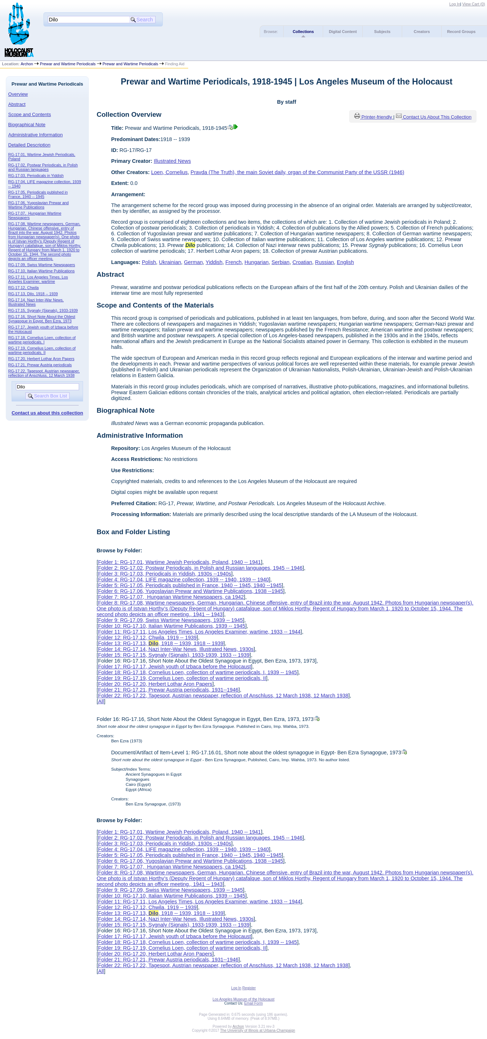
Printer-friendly (377, 117)
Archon (27, 64)
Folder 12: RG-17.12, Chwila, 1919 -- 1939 (147, 637)
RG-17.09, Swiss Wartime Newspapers (41, 265)
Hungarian (256, 262)
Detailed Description (29, 145)
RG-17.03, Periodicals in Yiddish (36, 175)
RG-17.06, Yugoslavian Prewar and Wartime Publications (38, 205)
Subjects (382, 31)
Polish (149, 262)
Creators (422, 31)
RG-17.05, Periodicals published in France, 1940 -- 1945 (38, 194)
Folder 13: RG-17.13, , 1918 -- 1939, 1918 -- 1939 (160, 643)
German (193, 262)
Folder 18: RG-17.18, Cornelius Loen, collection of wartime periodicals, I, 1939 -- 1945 (197, 672)
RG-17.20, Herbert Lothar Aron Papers (41, 358)
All (101, 701)
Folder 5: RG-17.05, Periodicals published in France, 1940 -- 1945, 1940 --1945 (189, 585)
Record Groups (461, 31)
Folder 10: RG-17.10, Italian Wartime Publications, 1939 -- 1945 (171, 626)
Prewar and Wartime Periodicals (68, 64)
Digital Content (343, 31)
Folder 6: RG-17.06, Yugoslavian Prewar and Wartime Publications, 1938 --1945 (190, 591)
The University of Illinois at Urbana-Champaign (257, 1030)
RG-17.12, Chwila (23, 287)
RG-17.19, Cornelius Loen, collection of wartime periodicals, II (42, 350)
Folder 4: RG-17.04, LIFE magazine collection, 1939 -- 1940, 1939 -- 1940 (183, 579)
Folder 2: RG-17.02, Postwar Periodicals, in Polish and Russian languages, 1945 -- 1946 (200, 568)
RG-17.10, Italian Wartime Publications (41, 271)
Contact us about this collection (47, 413)
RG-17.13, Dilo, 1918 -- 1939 (33, 294)
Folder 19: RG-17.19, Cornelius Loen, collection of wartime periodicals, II (182, 678)
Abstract (17, 104)
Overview (18, 94)
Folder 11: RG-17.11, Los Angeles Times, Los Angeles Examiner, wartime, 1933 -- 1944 (199, 632)
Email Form (253, 1003)
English (345, 262)
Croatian (302, 262)
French (234, 262)
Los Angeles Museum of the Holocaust (243, 999)
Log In (454, 4)
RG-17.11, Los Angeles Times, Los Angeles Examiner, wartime (38, 279)
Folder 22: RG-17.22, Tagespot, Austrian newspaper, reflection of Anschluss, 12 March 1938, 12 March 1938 (223, 695)
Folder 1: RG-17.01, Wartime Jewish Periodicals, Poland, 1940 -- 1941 (179, 562)
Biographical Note (27, 124)
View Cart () (473, 4)
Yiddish (214, 262)
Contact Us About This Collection (437, 117)
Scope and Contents (29, 114)
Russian (324, 262)
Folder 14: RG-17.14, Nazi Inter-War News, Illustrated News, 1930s (175, 649)
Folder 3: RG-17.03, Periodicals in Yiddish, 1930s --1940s (164, 574)
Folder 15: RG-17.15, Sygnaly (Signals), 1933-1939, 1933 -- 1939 (173, 655)
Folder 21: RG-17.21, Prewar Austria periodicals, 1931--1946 (168, 690)
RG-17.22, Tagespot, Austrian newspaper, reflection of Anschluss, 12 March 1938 (44, 373)
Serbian (281, 262)
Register (249, 988)
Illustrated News (172, 161)
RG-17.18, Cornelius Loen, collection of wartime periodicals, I (42, 339)
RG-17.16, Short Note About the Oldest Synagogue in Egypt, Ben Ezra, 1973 (41, 318)
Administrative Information (35, 134)
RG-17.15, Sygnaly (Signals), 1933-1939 (43, 310)
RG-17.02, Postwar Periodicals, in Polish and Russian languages (43, 167)
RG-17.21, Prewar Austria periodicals (40, 365)
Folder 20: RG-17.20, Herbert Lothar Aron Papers (155, 684)
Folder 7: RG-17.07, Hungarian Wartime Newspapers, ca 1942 (171, 597)
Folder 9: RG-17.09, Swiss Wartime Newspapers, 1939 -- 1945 (170, 620)
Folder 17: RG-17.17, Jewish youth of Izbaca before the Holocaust (174, 666)
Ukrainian (170, 262)
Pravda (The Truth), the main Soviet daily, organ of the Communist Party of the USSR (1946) (297, 172)
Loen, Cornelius (169, 172)
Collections (303, 31)
